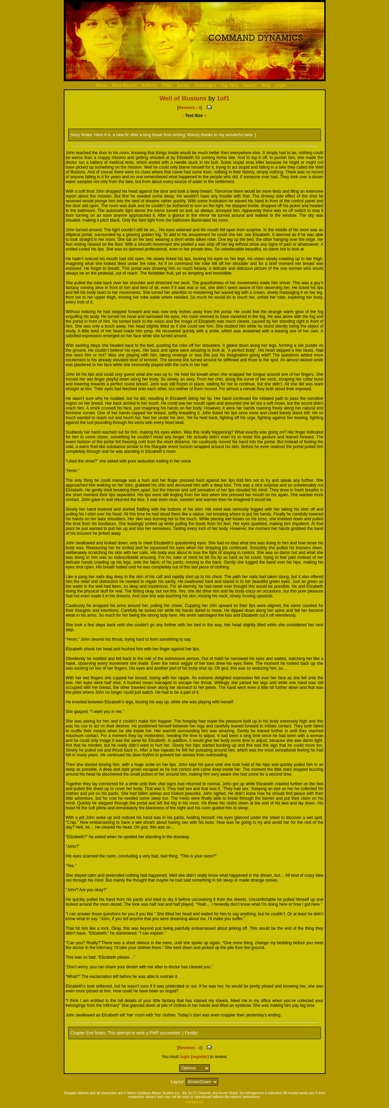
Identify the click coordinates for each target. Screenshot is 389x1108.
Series (183, 85)
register (199, 1056)
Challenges (205, 85)
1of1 (223, 98)
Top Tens (229, 85)
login (185, 1056)
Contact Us (194, 1102)
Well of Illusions (183, 98)
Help (266, 85)
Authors (149, 85)
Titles (167, 85)
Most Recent (124, 85)
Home (101, 85)
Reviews (186, 107)
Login (280, 85)
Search (250, 85)
